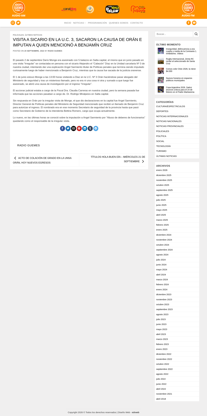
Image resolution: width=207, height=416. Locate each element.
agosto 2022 (162, 374)
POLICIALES (18, 35)
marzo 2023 (162, 339)
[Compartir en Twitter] (68, 128)
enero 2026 (161, 170)
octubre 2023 (162, 304)
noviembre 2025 (164, 180)
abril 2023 (161, 334)
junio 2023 (161, 324)
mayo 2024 (161, 269)
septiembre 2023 (164, 309)
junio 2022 (161, 384)
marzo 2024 (162, 279)
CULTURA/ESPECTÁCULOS (170, 106)
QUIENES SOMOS (118, 23)
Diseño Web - (128, 412)
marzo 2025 (162, 220)
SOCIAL (160, 141)
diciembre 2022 (163, 354)
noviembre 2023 (164, 299)
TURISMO (161, 151)
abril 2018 (161, 399)
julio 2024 (161, 259)
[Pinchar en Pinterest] (79, 128)
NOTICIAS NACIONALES (169, 121)
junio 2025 (161, 205)
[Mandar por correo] (73, 128)
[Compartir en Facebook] (62, 128)
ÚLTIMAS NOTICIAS (33, 35)
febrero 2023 (162, 344)
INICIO (67, 23)
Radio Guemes (55, 51)
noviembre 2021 (164, 394)
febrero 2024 (162, 284)
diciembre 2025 (163, 175)
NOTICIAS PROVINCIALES (170, 126)
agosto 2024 (162, 254)
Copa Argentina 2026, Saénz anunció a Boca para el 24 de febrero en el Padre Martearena (180, 89)
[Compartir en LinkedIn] (84, 128)
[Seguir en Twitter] (18, 22)
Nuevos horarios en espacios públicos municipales (179, 79)
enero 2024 (161, 289)
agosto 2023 (162, 314)
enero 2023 (161, 349)
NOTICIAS (79, 23)
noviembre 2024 (164, 239)
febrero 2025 (162, 225)
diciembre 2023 (163, 294)
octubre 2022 (162, 364)
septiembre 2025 (164, 190)
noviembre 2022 (164, 359)
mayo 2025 (161, 210)
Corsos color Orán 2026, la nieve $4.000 (181, 70)
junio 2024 (161, 264)
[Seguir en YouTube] (194, 22)
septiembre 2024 (164, 249)
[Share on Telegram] (95, 128)
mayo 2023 (161, 329)
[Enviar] (196, 34)
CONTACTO (136, 23)
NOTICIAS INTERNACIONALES (172, 116)
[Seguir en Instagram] (12, 22)
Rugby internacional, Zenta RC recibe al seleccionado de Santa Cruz (180, 61)
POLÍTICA (161, 136)
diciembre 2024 (163, 235)
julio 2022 (161, 379)
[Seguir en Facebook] (188, 22)
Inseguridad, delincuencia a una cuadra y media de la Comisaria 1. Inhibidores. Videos (181, 51)
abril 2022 (161, 389)
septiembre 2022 (164, 369)
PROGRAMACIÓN (97, 23)
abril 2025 (161, 215)
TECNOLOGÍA (163, 146)
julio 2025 (161, 200)
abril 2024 (161, 274)
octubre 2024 (162, 245)
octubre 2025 (162, 185)
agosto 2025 (162, 195)
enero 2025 (161, 229)
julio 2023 (161, 319)
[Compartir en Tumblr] (90, 128)
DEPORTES (162, 111)
